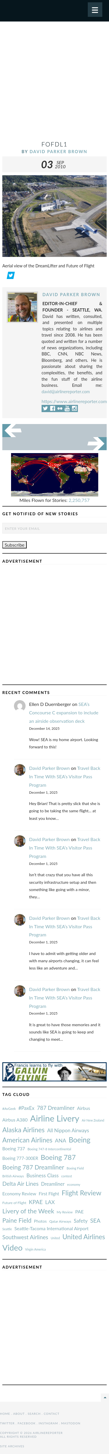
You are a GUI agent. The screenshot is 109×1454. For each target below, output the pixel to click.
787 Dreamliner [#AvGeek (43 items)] (55, 1107)
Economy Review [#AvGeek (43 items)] (19, 1193)
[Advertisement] (54, 83)
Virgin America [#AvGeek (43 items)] (35, 1249)
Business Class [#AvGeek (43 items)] (42, 1175)
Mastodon (71, 1423)
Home (5, 1413)
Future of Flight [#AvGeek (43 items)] (14, 1203)
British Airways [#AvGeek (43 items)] (13, 1176)
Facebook (27, 1423)
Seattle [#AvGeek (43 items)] (7, 1229)
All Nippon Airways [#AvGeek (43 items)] (68, 1130)
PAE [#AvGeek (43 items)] (79, 1211)
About (18, 1413)
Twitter (7, 1423)
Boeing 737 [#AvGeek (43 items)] (13, 1148)
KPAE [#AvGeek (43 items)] (36, 1202)
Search (34, 1413)
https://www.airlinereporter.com (74, 401)
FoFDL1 (54, 144)
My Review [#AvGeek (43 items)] (65, 1212)
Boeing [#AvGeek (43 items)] (79, 1139)
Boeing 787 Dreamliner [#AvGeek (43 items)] (33, 1167)
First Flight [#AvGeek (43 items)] (49, 1193)
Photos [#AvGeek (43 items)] (40, 1221)
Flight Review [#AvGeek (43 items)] (81, 1193)
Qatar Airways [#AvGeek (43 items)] (60, 1221)
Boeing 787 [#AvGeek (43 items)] (58, 1157)
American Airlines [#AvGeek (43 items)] (27, 1140)
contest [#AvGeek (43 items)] (66, 1176)
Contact (52, 1413)
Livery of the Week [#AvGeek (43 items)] (28, 1211)
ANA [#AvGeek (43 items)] (60, 1140)
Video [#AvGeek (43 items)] (12, 1247)
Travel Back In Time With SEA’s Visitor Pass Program (64, 776)
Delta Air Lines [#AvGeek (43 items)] (20, 1183)
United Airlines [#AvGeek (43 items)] (83, 1237)
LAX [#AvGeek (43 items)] (50, 1202)
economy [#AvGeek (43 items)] (73, 1184)
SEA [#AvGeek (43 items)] (95, 1220)
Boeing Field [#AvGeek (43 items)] (75, 1168)
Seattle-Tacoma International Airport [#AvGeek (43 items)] (51, 1228)
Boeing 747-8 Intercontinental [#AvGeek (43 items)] (49, 1149)
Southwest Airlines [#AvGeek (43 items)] (25, 1237)
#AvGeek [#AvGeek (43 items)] (9, 1108)
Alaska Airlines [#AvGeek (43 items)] (23, 1130)
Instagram (48, 1423)
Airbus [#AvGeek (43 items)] (83, 1108)
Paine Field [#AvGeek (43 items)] (16, 1220)
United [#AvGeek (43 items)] (55, 1238)
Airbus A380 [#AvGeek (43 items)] (15, 1119)
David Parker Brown (58, 151)
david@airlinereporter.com (66, 391)
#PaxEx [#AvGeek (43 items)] (26, 1108)
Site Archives (12, 1446)
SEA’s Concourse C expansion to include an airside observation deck (63, 712)
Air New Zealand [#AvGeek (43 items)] (93, 1120)
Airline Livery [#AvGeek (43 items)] (54, 1118)
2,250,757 (79, 500)
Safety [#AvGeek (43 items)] (81, 1221)
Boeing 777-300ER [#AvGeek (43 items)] (20, 1158)
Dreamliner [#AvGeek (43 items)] (53, 1184)
